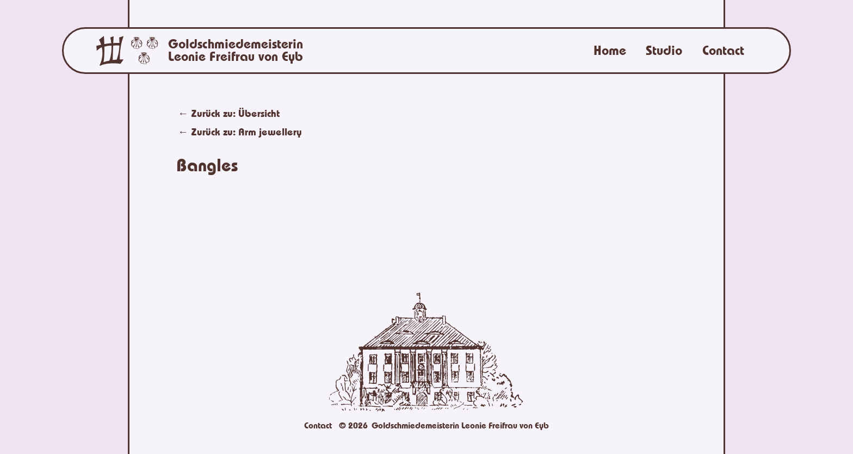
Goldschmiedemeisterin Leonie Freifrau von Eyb (235, 50)
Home (610, 50)
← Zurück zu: (240, 132)
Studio (664, 50)
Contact (723, 50)
